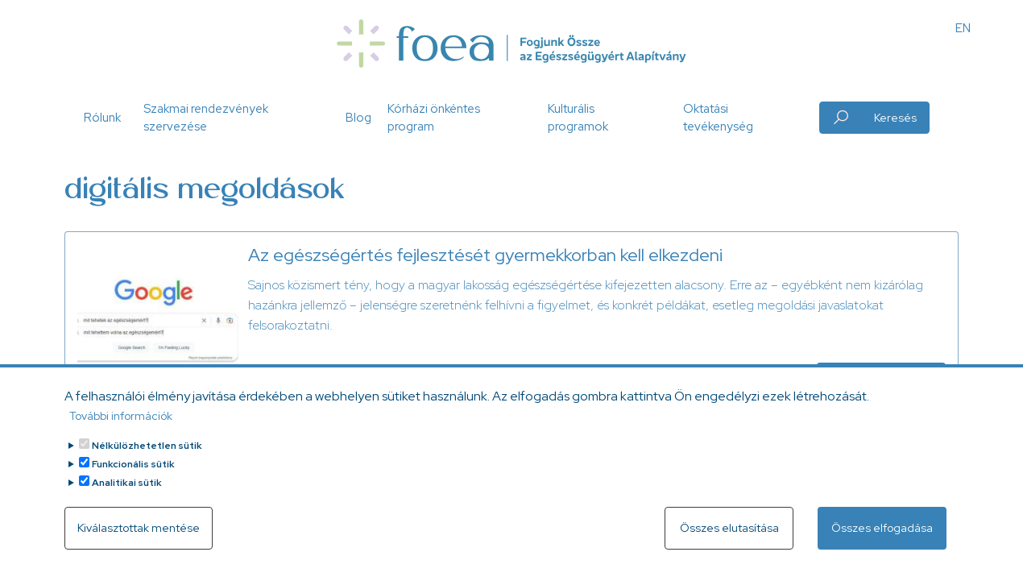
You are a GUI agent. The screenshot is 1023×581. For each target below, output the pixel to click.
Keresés (895, 117)
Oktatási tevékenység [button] (718, 118)
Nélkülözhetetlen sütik (147, 455)
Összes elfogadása (882, 537)
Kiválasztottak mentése (138, 537)
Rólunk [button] (102, 118)
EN (963, 28)
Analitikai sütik (127, 492)
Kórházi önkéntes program (433, 118)
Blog (358, 118)
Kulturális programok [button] (578, 118)
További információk (120, 425)
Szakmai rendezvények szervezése (205, 118)
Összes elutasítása (729, 537)
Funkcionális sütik (133, 473)
